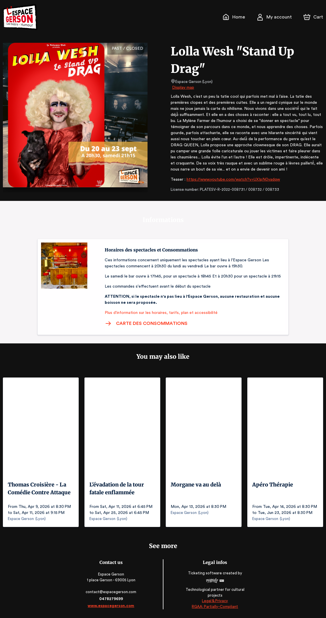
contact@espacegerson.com (111, 592)
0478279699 (111, 599)
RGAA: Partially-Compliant (214, 606)
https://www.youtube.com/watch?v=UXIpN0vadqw (231, 179)
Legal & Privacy (214, 601)
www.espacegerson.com (111, 606)
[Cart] (314, 17)
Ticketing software (205, 573)
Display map (183, 87)
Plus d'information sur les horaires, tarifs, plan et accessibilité (159, 312)
